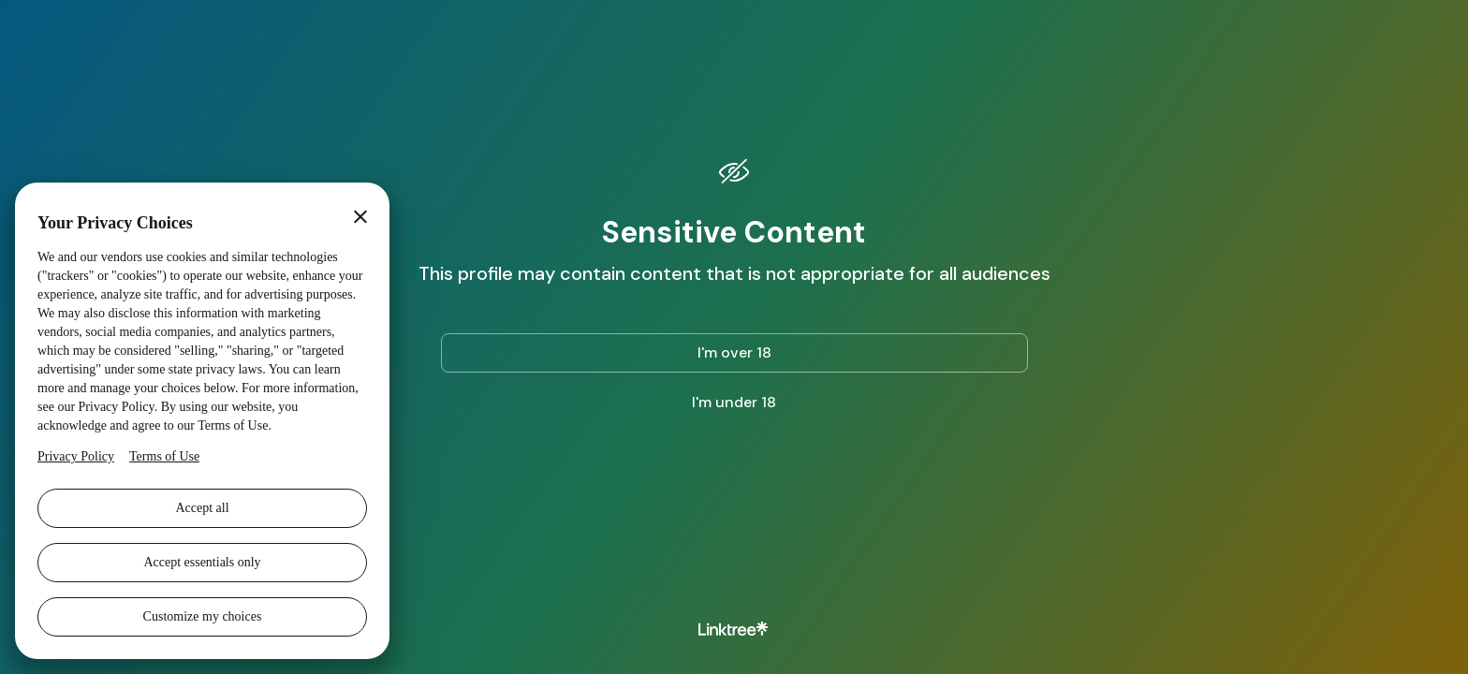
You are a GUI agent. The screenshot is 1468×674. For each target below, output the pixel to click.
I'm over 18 (734, 352)
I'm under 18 (734, 402)
